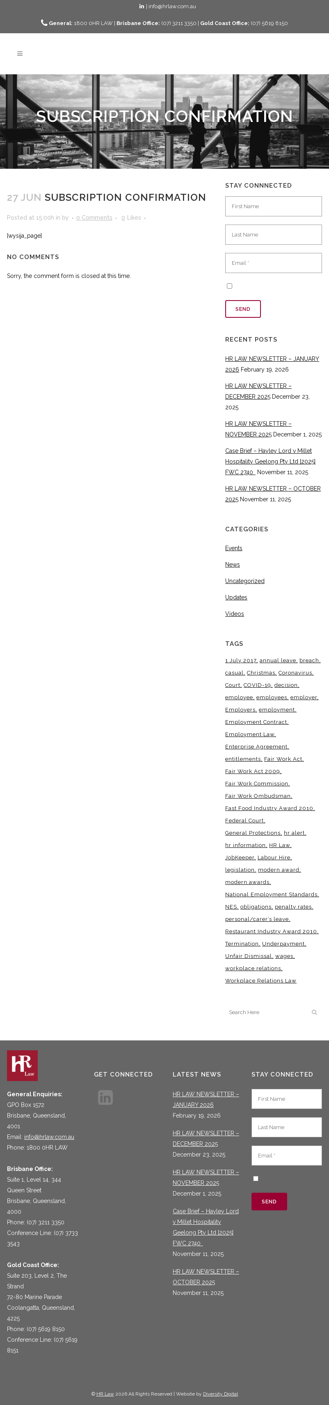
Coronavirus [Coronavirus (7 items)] (295, 673)
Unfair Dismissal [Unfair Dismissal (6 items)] (248, 956)
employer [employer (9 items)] (303, 697)
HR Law (105, 1394)
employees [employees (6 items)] (271, 697)
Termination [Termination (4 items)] (242, 944)
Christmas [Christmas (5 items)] (261, 673)
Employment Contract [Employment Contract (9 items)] (256, 722)
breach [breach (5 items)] (309, 660)
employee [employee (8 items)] (239, 697)
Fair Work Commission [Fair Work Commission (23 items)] (256, 784)
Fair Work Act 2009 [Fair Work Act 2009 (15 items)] (252, 771)
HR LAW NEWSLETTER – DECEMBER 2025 (206, 1138)
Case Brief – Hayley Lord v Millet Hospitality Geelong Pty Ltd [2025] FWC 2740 (270, 461)
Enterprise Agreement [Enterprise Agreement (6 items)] (256, 747)
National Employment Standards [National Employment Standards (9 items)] (271, 894)
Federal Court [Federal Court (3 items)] (244, 820)
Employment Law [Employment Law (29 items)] (249, 734)
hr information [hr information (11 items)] (245, 845)
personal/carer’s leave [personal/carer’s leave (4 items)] (257, 919)
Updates (236, 597)
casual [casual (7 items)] (234, 673)
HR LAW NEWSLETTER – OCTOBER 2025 (206, 1277)
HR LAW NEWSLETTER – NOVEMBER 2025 (206, 1177)
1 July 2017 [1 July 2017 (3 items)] (240, 660)
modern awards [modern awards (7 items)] (247, 882)
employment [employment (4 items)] (277, 710)
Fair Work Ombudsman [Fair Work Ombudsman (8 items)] (258, 796)
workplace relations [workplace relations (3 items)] (253, 968)
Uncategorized (245, 581)
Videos (234, 614)
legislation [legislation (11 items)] (240, 870)
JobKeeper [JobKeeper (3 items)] (239, 857)
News (232, 564)
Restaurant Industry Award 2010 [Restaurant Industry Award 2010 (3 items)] (271, 931)
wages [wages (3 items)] (284, 956)
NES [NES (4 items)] (231, 907)
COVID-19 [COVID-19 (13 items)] (257, 685)
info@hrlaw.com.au (49, 1137)
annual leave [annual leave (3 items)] (278, 660)
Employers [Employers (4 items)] (240, 710)
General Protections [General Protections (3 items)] (253, 833)
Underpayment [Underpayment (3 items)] (283, 944)
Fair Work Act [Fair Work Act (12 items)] (283, 759)
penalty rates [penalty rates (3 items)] (293, 907)
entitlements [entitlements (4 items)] (243, 759)
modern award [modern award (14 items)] (278, 870)
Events (233, 548)
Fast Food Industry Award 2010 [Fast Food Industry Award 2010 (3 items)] (269, 808)
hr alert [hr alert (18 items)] (294, 833)
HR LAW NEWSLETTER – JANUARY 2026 (206, 1099)
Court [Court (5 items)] (232, 685)
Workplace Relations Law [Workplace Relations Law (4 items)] (261, 981)
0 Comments (94, 217)
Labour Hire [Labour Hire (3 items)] (274, 857)
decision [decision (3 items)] (286, 685)
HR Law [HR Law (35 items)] (279, 845)
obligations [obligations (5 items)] (256, 907)
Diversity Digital (220, 1394)
